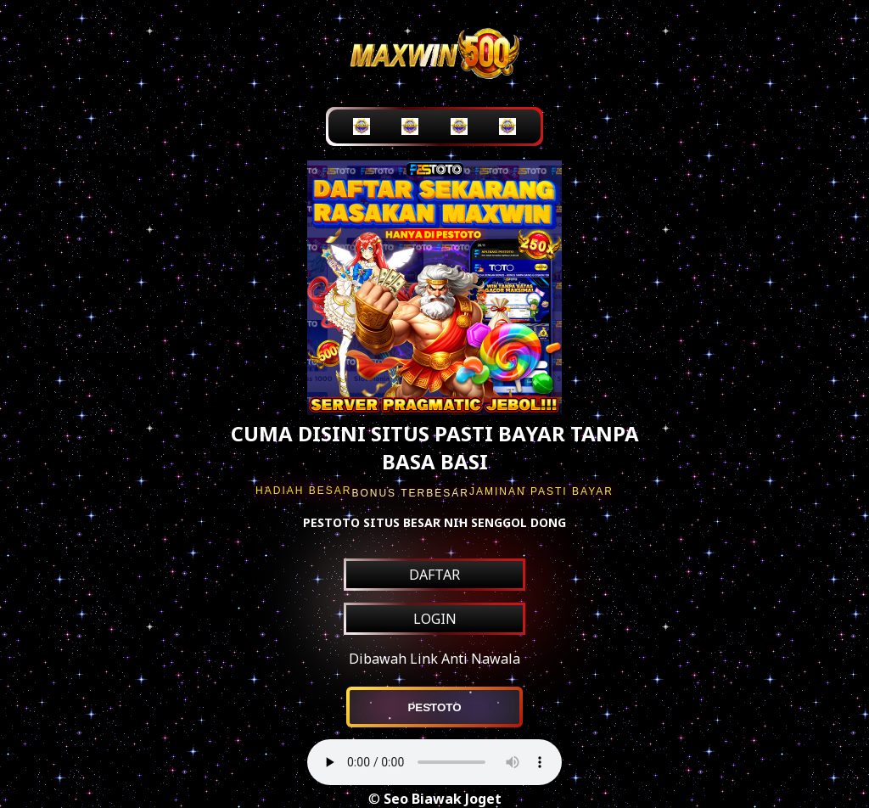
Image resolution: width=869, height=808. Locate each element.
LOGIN (435, 618)
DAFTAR (434, 574)
